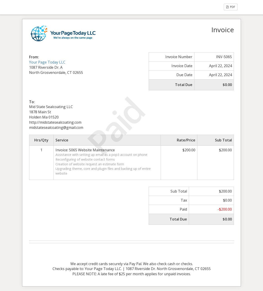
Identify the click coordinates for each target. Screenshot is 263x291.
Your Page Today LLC (47, 62)
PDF (230, 7)
